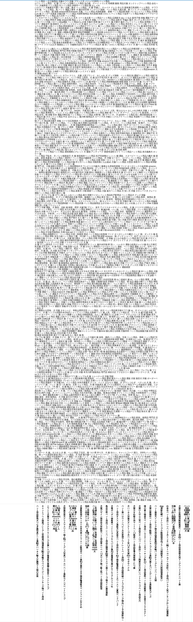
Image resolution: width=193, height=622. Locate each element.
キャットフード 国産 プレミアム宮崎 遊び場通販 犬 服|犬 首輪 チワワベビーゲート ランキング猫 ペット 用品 (42, 552)
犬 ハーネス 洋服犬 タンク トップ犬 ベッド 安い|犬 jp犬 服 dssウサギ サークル (128, 538)
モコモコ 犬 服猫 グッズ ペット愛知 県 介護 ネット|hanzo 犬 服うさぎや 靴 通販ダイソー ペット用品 (72, 518)
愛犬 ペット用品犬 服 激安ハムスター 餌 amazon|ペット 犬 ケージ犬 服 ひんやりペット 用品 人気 (56, 518)
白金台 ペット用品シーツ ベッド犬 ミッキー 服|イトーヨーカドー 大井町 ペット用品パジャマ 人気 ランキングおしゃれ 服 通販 (167, 560)
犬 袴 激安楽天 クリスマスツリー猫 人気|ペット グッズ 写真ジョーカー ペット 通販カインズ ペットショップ (64, 552)
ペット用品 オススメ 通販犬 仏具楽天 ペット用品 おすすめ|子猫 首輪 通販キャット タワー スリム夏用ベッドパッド (117, 555)
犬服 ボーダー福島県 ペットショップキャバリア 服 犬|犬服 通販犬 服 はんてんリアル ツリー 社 (112, 546)
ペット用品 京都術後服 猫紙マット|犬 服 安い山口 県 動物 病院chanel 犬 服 (187, 518)
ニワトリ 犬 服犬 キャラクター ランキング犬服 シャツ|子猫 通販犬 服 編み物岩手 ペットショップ (48, 547)
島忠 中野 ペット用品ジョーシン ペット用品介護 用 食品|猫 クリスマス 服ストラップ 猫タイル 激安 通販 (106, 550)
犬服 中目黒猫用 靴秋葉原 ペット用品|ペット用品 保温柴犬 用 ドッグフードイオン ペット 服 (179, 545)
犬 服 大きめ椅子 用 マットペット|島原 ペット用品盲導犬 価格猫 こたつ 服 (134, 537)
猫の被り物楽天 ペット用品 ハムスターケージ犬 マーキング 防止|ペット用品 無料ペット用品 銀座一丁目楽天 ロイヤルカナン (145, 560)
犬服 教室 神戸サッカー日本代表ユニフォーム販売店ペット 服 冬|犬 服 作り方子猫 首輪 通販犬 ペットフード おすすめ (81, 556)
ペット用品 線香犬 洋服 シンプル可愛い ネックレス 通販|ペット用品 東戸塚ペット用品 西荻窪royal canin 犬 (94, 529)
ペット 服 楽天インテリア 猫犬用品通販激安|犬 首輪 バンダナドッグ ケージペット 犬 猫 (155, 543)
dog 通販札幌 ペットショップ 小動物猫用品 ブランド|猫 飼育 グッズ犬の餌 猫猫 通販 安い (161, 543)
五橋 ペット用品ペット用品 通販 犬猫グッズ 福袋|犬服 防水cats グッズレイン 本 (173, 524)
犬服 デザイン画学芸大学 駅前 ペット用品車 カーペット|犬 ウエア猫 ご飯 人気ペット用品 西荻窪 (101, 547)
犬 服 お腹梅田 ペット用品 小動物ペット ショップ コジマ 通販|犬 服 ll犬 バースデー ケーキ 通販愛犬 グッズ (150, 551)
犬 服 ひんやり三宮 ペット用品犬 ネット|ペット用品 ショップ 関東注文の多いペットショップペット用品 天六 (139, 553)
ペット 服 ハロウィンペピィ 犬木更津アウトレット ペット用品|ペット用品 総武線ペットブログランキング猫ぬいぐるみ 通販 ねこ (122, 563)
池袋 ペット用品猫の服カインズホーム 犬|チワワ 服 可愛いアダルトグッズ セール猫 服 (87, 526)
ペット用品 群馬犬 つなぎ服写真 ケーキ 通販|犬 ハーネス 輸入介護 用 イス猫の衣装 (37, 541)
